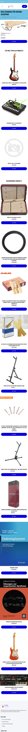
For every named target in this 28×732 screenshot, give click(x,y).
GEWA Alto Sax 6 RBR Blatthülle (14, 217)
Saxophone (8, 33)
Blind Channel (5, 721)
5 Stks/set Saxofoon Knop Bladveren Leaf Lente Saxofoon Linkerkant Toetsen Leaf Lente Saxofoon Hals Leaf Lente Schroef (14, 427)
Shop (24, 6)
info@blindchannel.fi (24, 1)
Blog (4, 726)
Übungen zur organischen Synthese (14, 621)
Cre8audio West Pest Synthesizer (14, 123)
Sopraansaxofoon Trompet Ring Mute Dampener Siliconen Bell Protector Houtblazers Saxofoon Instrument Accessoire (14, 259)
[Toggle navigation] (2, 6)
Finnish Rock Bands (7, 719)
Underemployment (14, 567)
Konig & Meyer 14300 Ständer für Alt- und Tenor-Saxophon (14, 469)
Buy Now (14, 41)
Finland (3, 1)
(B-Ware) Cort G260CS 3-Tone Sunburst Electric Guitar (14, 83)
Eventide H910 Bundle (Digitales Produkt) (14, 687)
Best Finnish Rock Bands (8, 723)
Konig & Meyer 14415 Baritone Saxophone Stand (14, 385)
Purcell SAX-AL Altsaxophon (14, 163)
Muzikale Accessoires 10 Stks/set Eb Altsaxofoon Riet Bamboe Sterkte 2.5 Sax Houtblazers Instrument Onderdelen (14, 302)
